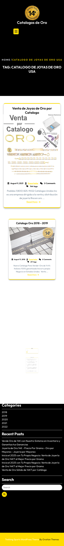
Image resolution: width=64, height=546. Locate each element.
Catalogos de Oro (32, 22)
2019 (4, 366)
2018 (4, 362)
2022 (5, 377)
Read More (32, 201)
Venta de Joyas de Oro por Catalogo (32, 110)
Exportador (33, 256)
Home (6, 59)
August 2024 (9, 348)
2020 (5, 370)
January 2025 (9, 337)
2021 (4, 373)
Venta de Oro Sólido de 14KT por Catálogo (24, 420)
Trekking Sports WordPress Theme (32, 539)
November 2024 (11, 344)
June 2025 (7, 334)
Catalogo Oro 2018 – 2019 (32, 232)
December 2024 (11, 341)
